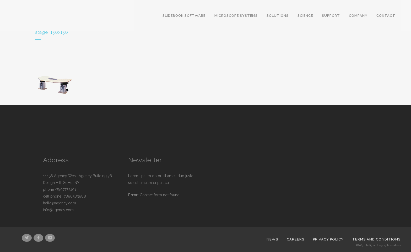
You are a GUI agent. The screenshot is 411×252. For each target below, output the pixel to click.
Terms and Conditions (376, 239)
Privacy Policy (328, 239)
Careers (295, 239)
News (272, 239)
